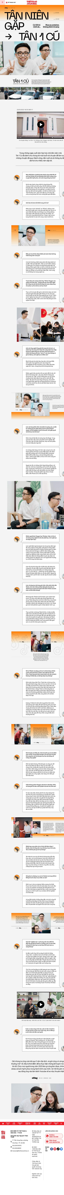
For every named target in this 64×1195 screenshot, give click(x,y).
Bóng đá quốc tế (28, 1134)
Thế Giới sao (49, 1134)
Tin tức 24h (8, 1134)
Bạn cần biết (56, 1134)
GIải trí (44, 1134)
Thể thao (13, 1134)
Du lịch (39, 1134)
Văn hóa (35, 1134)
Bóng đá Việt (20, 1134)
